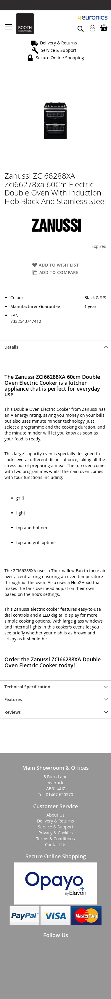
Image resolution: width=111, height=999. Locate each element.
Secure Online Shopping (60, 57)
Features (13, 699)
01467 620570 (59, 794)
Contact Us (55, 844)
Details (11, 347)
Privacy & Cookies (55, 833)
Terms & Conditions (55, 838)
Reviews (12, 712)
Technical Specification (27, 686)
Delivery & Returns (58, 43)
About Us (55, 815)
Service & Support (58, 50)
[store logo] (25, 23)
